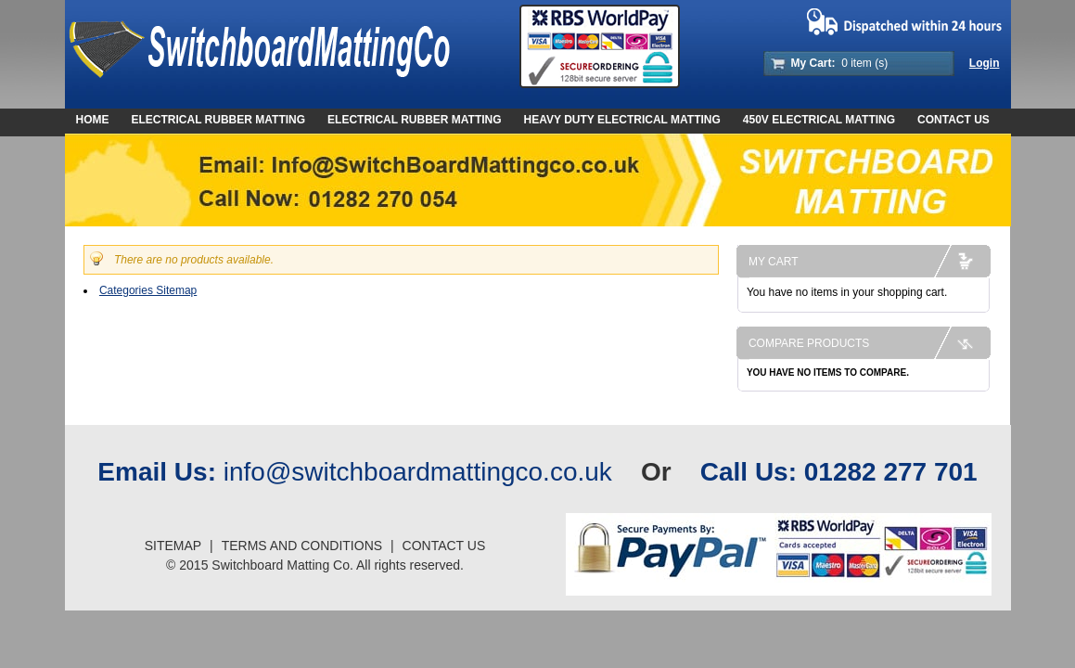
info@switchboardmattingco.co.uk (418, 471)
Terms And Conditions (302, 545)
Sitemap (173, 545)
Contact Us (953, 119)
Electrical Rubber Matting (414, 119)
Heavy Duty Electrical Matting (622, 119)
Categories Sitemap (148, 290)
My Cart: (813, 63)
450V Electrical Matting (819, 119)
